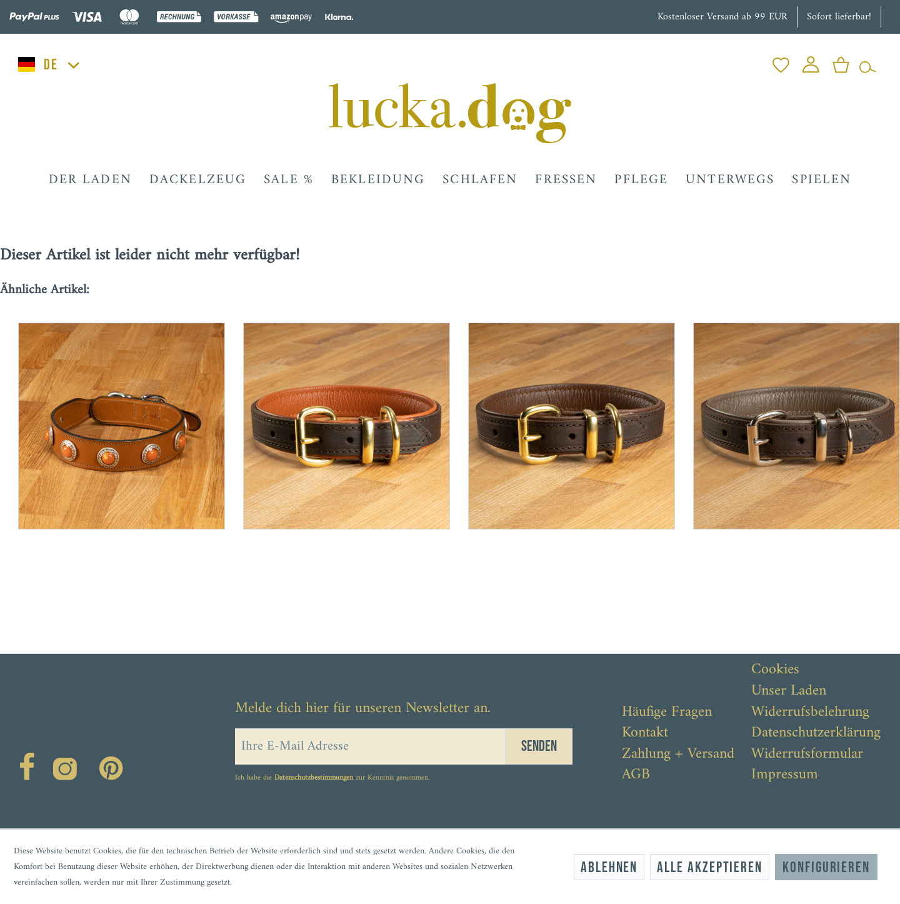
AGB (636, 775)
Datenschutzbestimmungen (313, 778)
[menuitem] (781, 61)
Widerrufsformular (807, 754)
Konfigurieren (826, 867)
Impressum (784, 775)
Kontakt (645, 733)
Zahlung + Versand (678, 754)
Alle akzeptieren (709, 867)
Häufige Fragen (667, 712)
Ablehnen (609, 867)
